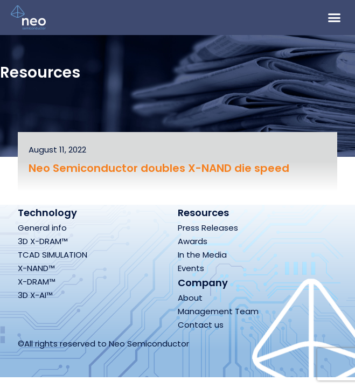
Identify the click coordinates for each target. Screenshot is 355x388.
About (190, 297)
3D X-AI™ (35, 295)
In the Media (202, 254)
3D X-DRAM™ (43, 241)
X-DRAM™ (36, 281)
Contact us (201, 324)
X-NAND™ (36, 268)
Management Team (218, 311)
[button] (334, 18)
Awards (192, 241)
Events (191, 268)
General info (42, 227)
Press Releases (208, 227)
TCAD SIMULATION (52, 254)
